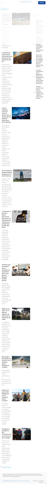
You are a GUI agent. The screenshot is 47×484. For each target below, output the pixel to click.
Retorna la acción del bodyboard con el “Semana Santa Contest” (5, 395)
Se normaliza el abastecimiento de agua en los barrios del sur (7, 173)
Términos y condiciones (24, 480)
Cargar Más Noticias (6, 467)
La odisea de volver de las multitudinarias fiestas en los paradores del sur (7, 57)
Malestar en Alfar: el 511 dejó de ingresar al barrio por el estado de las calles (6, 314)
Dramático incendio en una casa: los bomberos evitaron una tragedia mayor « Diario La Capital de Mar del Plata (38, 92)
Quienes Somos (17, 480)
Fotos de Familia (6, 480)
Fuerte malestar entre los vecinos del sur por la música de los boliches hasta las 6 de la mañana (6, 115)
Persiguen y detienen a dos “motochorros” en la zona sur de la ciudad (7, 433)
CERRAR (41, 3)
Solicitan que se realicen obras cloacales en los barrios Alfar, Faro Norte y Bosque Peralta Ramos (6, 272)
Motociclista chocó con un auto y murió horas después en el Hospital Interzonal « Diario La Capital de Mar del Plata (38, 60)
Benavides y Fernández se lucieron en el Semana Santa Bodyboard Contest (6, 362)
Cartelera (11, 480)
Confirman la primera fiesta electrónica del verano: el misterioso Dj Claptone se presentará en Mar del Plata (6, 219)
